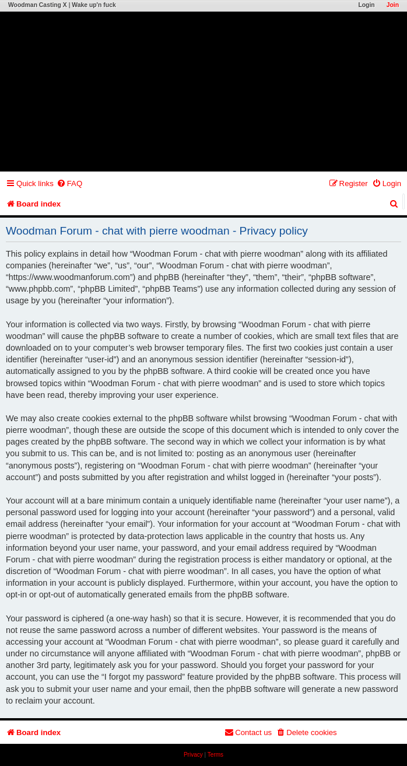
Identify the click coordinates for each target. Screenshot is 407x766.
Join (393, 5)
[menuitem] (69, 183)
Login (366, 5)
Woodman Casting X (37, 5)
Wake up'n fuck (93, 5)
